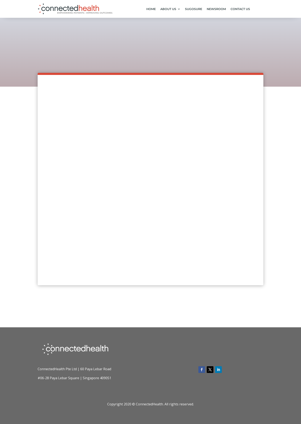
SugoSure (193, 9)
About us (168, 9)
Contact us (240, 9)
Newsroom (216, 9)
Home (151, 9)
